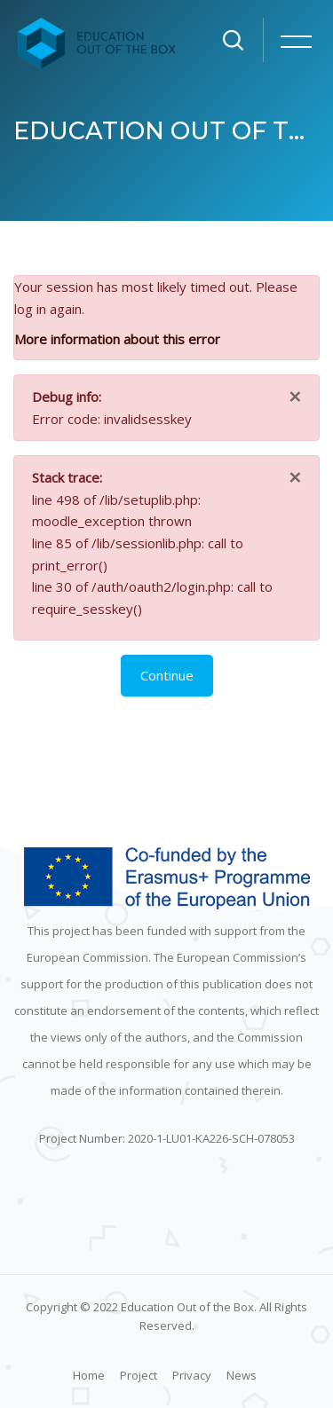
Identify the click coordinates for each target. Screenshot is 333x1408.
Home (89, 1375)
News (241, 1375)
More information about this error (117, 339)
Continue (167, 675)
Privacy (191, 1375)
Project (138, 1375)
